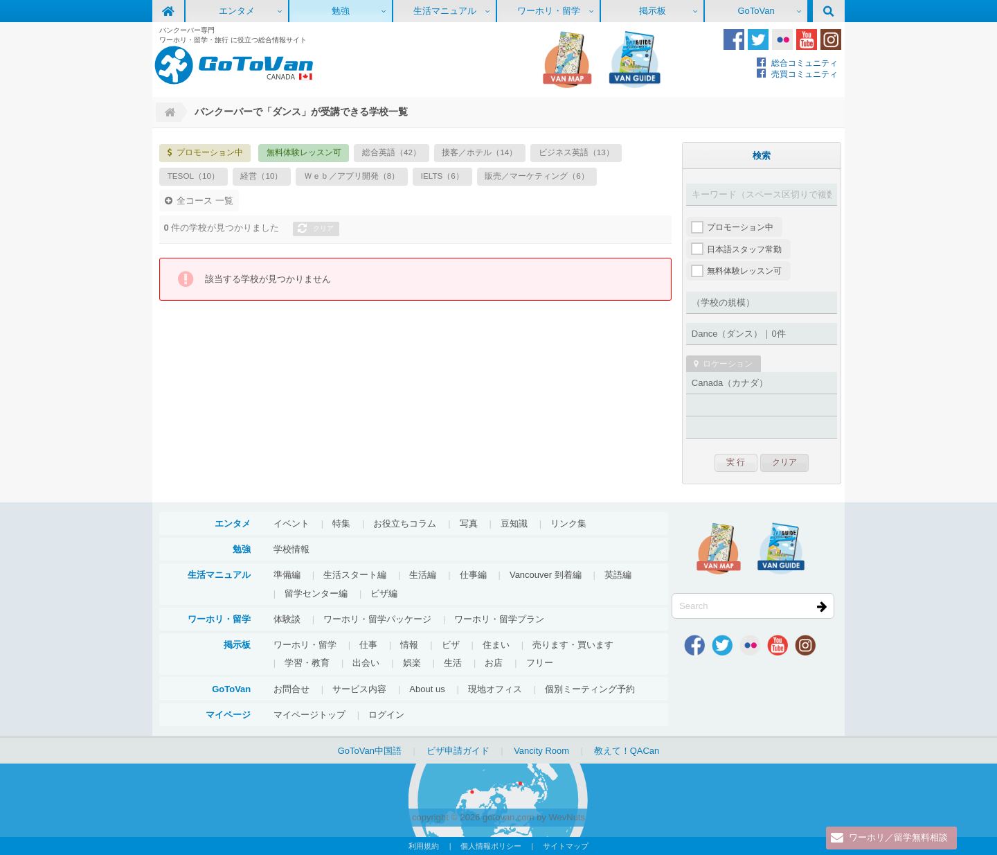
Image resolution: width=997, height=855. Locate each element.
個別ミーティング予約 (590, 689)
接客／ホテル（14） (479, 152)
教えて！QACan (627, 751)
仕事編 (473, 575)
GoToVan (755, 11)
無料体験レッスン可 (304, 152)
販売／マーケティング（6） (537, 175)
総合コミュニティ (804, 62)
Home (168, 112)
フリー (539, 663)
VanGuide (634, 59)
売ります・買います (572, 645)
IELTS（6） (442, 175)
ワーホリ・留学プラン (499, 619)
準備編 (286, 575)
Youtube (806, 39)
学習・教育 (307, 663)
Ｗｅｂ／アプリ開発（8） (352, 175)
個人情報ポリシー (490, 846)
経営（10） (261, 175)
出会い (365, 663)
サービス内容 (359, 689)
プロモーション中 (210, 152)
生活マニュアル (444, 11)
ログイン (386, 714)
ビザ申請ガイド (457, 751)
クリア (323, 228)
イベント (291, 523)
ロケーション (728, 363)
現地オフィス (495, 689)
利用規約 (423, 846)
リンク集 (568, 523)
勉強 (341, 11)
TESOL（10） (193, 175)
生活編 (422, 575)
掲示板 (652, 11)
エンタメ (237, 11)
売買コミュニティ (804, 73)
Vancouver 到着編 (546, 575)
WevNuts (566, 817)
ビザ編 (383, 593)
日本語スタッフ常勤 (744, 249)
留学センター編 (316, 593)
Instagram (830, 39)
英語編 (617, 575)
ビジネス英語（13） (576, 152)
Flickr (782, 39)
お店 (494, 663)
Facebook (734, 39)
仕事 (368, 645)
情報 (409, 645)
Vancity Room (541, 751)
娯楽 (412, 663)
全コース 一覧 (205, 200)
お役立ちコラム (404, 523)
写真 (469, 523)
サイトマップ (566, 846)
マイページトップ (309, 714)
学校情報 (291, 549)
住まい (496, 645)
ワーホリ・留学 (548, 11)
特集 (341, 523)
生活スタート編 (354, 575)
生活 (453, 663)
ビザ (451, 645)
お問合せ (291, 689)
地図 (567, 59)
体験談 (286, 619)
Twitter (758, 39)
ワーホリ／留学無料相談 (898, 838)
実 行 (735, 461)
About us (426, 689)
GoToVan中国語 (370, 751)
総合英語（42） (391, 152)
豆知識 (514, 523)
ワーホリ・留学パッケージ (377, 619)
